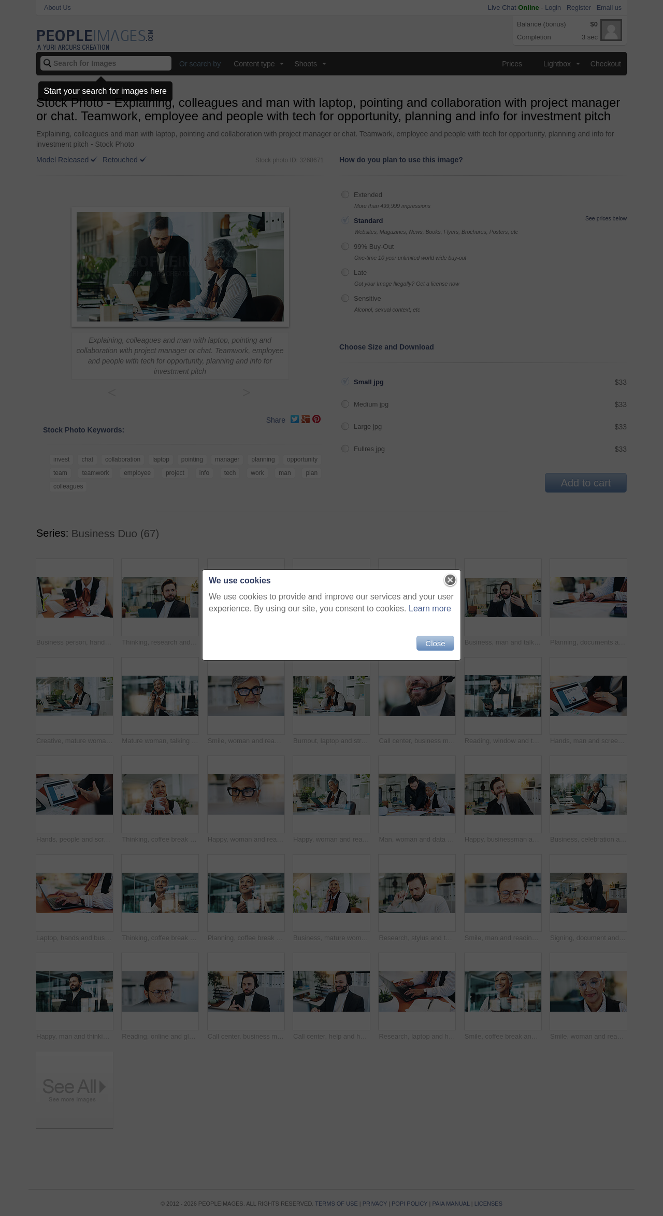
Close (435, 643)
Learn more (430, 608)
